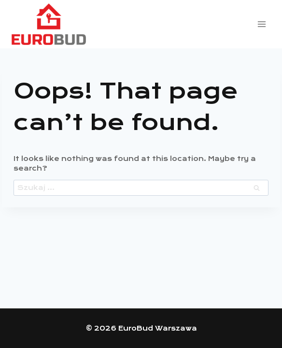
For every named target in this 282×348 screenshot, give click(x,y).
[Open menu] (261, 23)
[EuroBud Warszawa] (49, 24)
